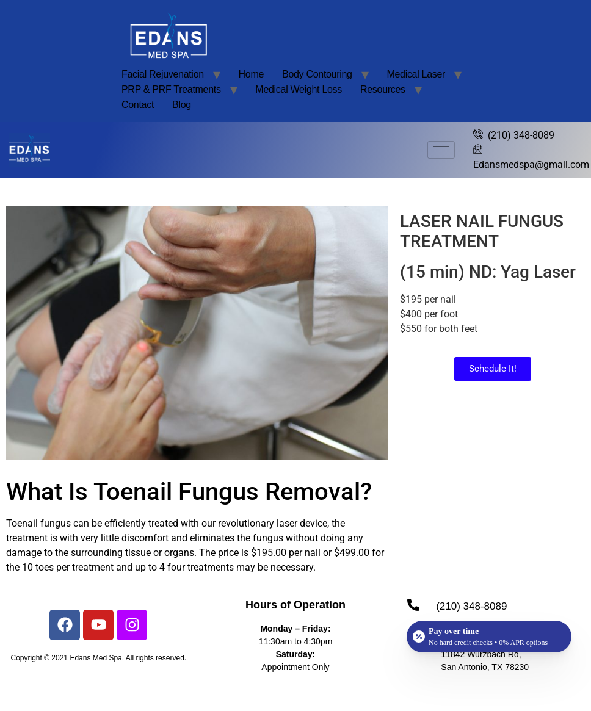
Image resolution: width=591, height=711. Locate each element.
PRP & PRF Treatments (171, 89)
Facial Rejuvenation (162, 74)
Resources (382, 89)
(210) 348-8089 (513, 135)
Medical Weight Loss (298, 89)
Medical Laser (415, 74)
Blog (181, 104)
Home (251, 74)
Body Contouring (317, 74)
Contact (137, 104)
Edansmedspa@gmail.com (531, 156)
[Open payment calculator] (489, 636)
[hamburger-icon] (441, 150)
